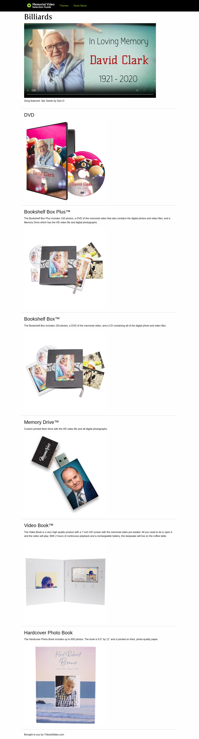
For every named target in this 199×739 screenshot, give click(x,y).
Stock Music (80, 5)
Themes (64, 5)
